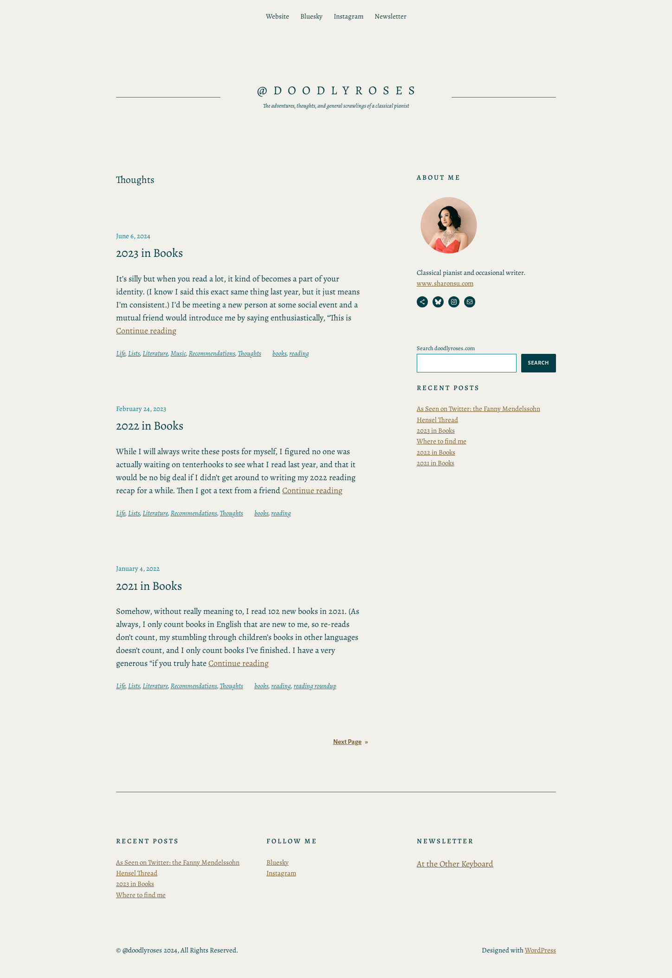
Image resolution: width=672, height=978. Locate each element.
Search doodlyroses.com (446, 348)
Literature (155, 353)
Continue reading (146, 330)
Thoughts (249, 353)
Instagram (281, 873)
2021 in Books (149, 586)
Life (120, 353)
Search (538, 362)
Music (178, 353)
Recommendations (212, 353)
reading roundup (315, 686)
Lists (134, 353)
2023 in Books (149, 253)
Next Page (350, 742)
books (279, 353)
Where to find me (441, 441)
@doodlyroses (339, 90)
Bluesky (277, 862)
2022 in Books (149, 426)
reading (299, 353)
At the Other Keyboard (455, 863)
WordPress (540, 950)
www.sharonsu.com (445, 283)
